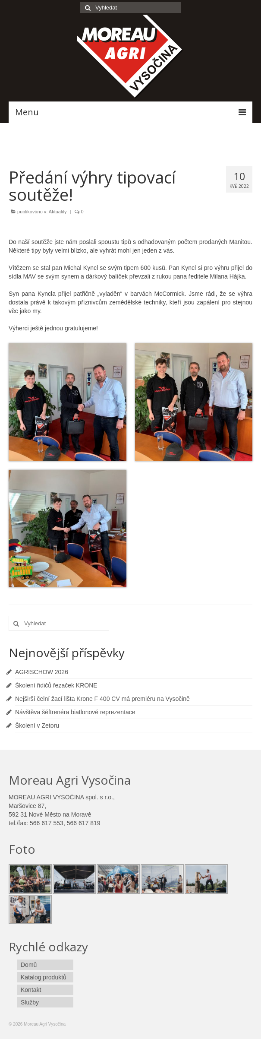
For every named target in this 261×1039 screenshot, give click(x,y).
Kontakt (31, 989)
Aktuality (58, 211)
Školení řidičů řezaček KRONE (56, 685)
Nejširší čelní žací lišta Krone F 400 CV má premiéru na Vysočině (102, 698)
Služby (30, 1002)
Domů (29, 964)
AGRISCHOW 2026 (41, 671)
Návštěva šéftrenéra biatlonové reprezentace (75, 712)
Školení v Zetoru (37, 725)
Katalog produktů (43, 977)
